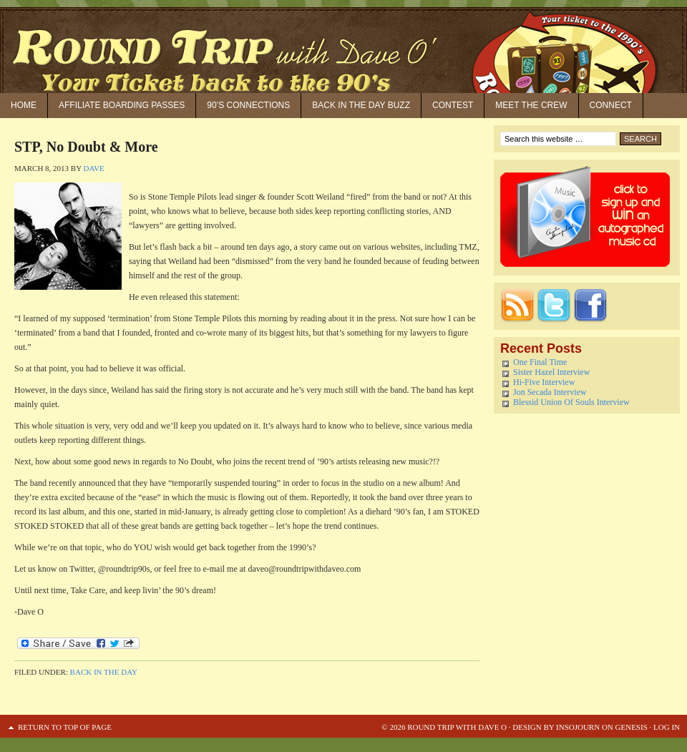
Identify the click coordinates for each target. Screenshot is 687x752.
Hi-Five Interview (544, 382)
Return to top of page (65, 727)
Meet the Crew (531, 105)
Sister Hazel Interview (551, 372)
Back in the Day (103, 672)
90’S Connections (248, 105)
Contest (452, 105)
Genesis (630, 727)
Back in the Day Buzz (361, 105)
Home (23, 105)
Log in (666, 727)
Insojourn (578, 727)
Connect (611, 105)
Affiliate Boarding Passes (122, 105)
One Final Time (540, 362)
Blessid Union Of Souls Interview (571, 402)
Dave (93, 168)
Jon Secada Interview (550, 392)
